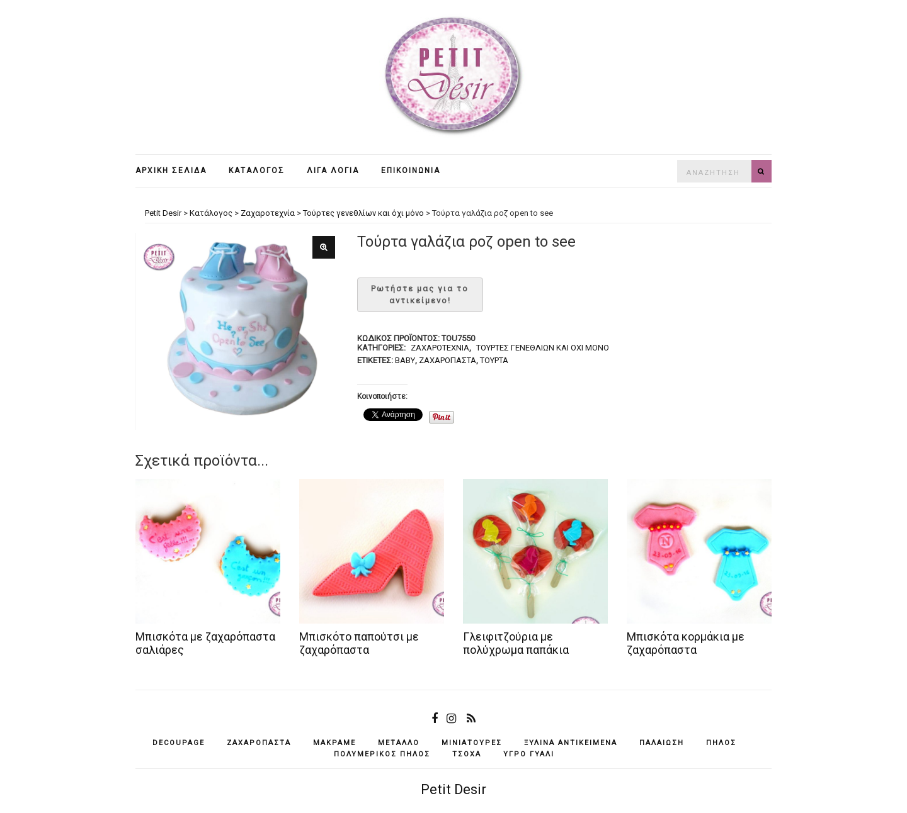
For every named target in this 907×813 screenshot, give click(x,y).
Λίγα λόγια (333, 170)
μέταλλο (398, 743)
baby (405, 360)
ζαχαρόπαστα (447, 360)
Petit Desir (453, 789)
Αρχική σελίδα (171, 170)
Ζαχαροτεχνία (440, 347)
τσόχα (466, 754)
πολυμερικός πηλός (382, 754)
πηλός (721, 743)
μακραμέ (334, 743)
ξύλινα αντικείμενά (570, 743)
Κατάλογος (257, 170)
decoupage (178, 743)
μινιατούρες (472, 743)
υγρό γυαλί (528, 754)
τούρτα (494, 360)
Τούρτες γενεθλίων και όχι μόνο (542, 347)
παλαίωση (661, 743)
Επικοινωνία (410, 170)
